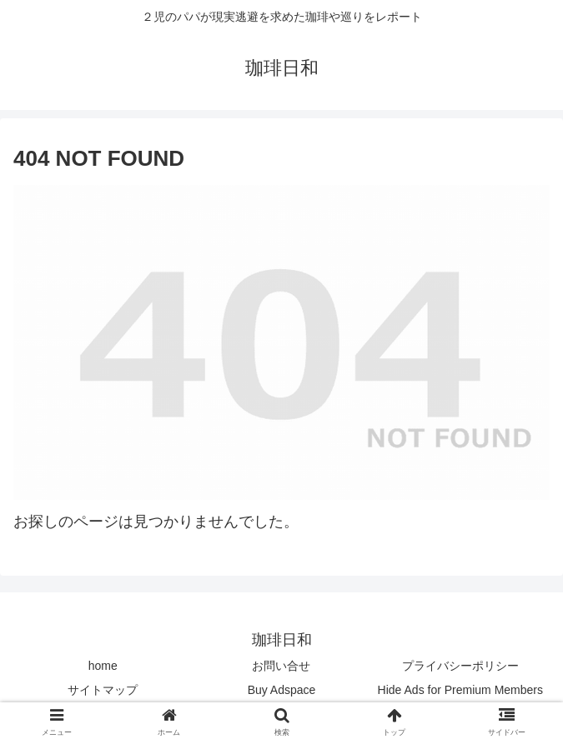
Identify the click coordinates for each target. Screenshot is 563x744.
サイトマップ (103, 690)
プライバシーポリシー (460, 665)
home (103, 665)
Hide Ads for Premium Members (460, 690)
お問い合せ (281, 665)
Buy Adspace (282, 690)
